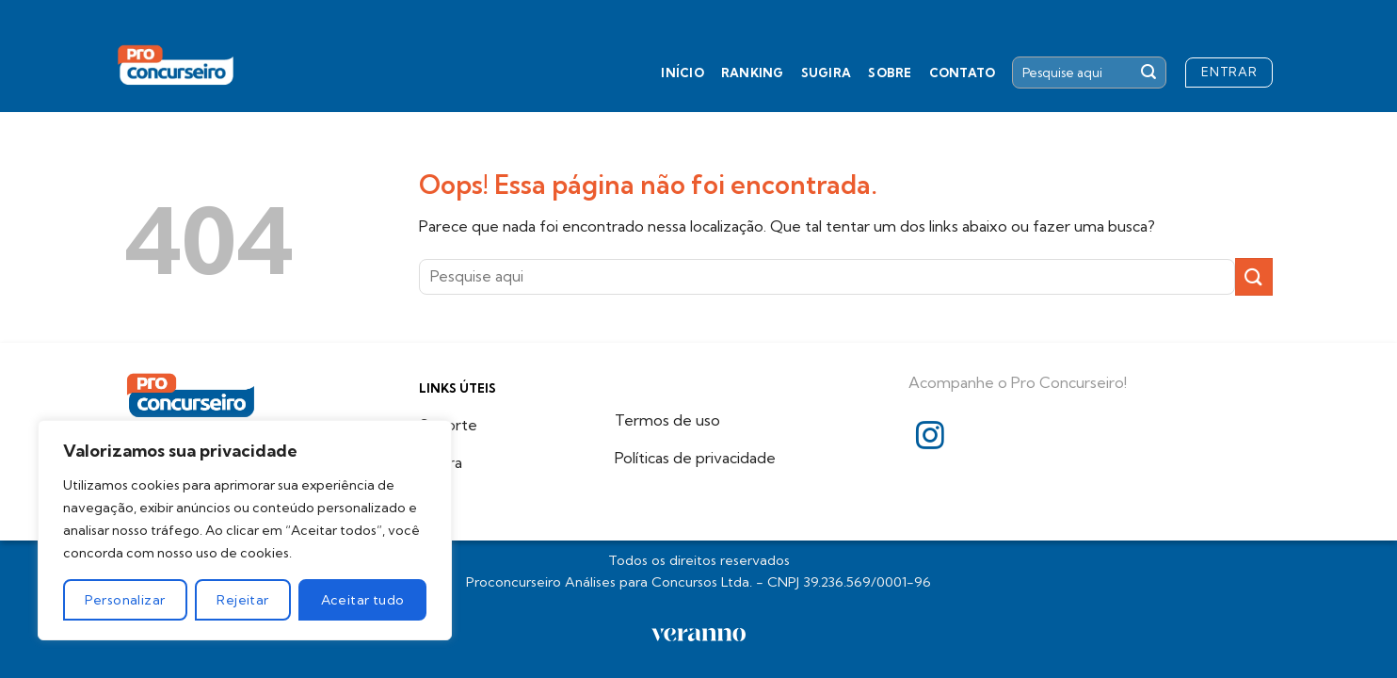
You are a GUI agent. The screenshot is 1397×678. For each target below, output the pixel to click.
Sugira (826, 72)
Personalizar (125, 599)
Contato (962, 72)
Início (682, 72)
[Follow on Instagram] (930, 437)
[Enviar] (1148, 72)
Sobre (889, 72)
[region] (245, 530)
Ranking (752, 72)
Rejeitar (242, 599)
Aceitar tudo (363, 599)
